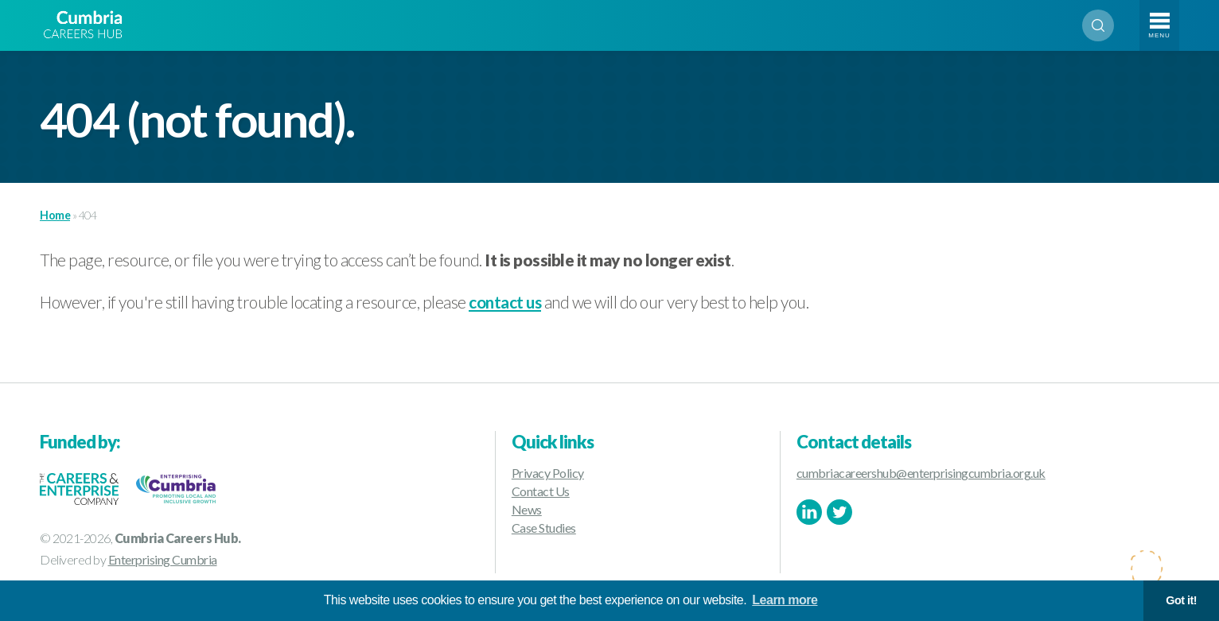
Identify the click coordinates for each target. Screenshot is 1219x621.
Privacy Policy (548, 472)
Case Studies (544, 527)
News (527, 509)
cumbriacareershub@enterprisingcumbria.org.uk (921, 472)
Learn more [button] (784, 600)
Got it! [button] (1181, 600)
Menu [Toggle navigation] (1159, 35)
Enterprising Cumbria (162, 559)
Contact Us (541, 491)
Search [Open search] (1098, 25)
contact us (505, 302)
